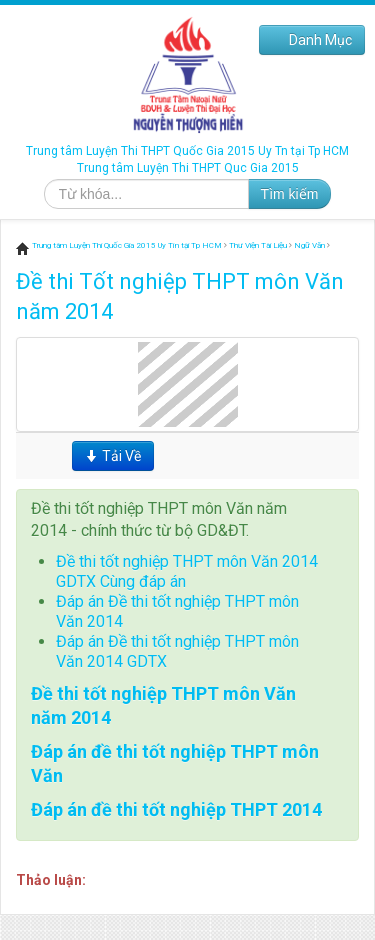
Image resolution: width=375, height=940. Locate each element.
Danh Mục (312, 40)
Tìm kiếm (290, 194)
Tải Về (113, 456)
